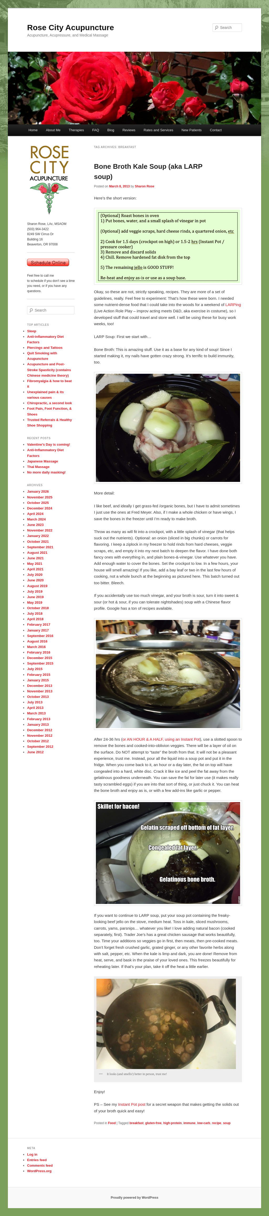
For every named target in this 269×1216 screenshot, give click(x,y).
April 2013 (35, 708)
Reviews (128, 130)
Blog (110, 130)
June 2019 (35, 597)
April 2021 (35, 569)
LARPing (233, 304)
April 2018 (35, 619)
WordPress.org (39, 1171)
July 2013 (35, 702)
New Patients (192, 130)
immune (189, 1123)
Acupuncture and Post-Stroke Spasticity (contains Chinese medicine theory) (49, 369)
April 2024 (35, 514)
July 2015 (35, 669)
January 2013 (38, 725)
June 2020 (35, 580)
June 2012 (35, 752)
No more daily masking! (46, 472)
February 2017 (38, 625)
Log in (32, 1154)
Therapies (76, 130)
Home (33, 130)
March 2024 (36, 519)
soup (227, 1123)
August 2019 (37, 586)
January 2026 (38, 491)
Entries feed (36, 1160)
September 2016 (40, 636)
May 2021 (34, 564)
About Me (53, 130)
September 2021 (40, 547)
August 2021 (37, 553)
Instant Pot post (131, 1104)
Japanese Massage (42, 461)
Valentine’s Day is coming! (48, 444)
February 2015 (38, 675)
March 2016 (36, 647)
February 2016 (38, 652)
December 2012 (39, 730)
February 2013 (38, 719)
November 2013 (39, 691)
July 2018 (35, 613)
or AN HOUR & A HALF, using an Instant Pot (161, 739)
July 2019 (35, 591)
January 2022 (38, 536)
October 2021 (38, 542)
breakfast (136, 1123)
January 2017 (38, 630)
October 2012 (38, 741)
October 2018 (38, 608)
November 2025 (39, 497)
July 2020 (35, 575)
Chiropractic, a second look (49, 403)
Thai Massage (38, 467)
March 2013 (36, 713)
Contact (216, 130)
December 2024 (39, 508)
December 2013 (39, 686)
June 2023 (35, 525)
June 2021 (35, 558)
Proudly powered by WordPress (134, 1197)
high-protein (172, 1123)
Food (112, 1123)
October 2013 (38, 697)
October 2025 (38, 503)
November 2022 (39, 530)
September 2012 (40, 747)
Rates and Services (158, 130)
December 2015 (39, 658)
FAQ (95, 130)
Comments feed (40, 1165)
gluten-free (153, 1123)
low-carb (203, 1123)
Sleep (31, 331)
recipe (216, 1123)
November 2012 (39, 736)
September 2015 (40, 663)
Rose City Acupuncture (70, 27)
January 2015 (38, 680)
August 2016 (37, 641)
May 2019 (34, 602)
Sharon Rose (144, 186)
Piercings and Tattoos (45, 348)
